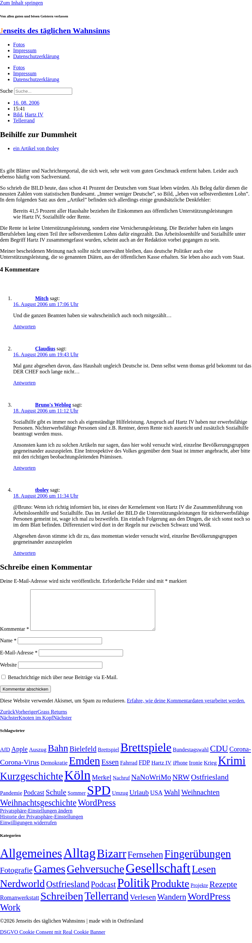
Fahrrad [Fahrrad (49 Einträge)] (128, 770)
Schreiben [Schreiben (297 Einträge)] (61, 904)
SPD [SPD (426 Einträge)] (99, 798)
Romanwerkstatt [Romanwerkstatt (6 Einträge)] (19, 905)
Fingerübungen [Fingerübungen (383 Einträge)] (197, 862)
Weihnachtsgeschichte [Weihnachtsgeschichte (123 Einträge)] (38, 810)
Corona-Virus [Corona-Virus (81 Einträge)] (19, 770)
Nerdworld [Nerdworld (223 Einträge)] (22, 891)
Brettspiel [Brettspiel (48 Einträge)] (108, 757)
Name (8, 648)
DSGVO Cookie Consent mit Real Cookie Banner (52, 940)
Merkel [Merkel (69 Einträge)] (101, 785)
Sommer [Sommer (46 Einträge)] (77, 801)
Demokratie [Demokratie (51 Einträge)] (54, 770)
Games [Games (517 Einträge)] (49, 876)
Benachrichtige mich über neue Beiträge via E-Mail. (63, 685)
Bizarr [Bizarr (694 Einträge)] (111, 861)
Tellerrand (24, 120)
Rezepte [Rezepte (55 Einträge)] (223, 892)
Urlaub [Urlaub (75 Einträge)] (139, 800)
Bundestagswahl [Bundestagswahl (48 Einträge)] (191, 757)
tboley (42, 490)
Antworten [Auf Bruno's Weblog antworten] (24, 468)
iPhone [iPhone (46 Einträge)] (180, 771)
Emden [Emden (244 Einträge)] (84, 769)
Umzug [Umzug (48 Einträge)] (120, 801)
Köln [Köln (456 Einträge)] (77, 783)
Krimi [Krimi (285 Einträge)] (232, 768)
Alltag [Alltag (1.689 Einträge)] (79, 861)
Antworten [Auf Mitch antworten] (24, 326)
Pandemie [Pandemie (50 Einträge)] (11, 801)
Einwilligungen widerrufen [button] (28, 830)
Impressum (24, 50)
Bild (17, 114)
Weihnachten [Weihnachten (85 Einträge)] (200, 800)
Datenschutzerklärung (36, 56)
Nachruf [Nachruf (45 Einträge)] (121, 786)
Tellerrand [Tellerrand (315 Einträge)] (106, 904)
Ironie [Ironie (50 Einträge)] (195, 770)
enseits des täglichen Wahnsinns (55, 30)
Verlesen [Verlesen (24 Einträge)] (143, 905)
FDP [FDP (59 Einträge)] (144, 770)
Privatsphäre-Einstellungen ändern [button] (36, 818)
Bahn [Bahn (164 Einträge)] (58, 756)
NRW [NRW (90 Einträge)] (181, 785)
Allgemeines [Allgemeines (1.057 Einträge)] (31, 861)
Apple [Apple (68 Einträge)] (19, 757)
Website (8, 672)
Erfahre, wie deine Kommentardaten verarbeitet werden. (186, 708)
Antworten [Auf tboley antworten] (24, 553)
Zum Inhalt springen (21, 3)
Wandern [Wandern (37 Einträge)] (171, 904)
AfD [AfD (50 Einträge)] (5, 757)
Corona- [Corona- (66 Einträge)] (240, 757)
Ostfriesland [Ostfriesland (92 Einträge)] (210, 785)
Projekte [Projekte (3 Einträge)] (199, 893)
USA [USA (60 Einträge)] (156, 800)
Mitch (42, 298)
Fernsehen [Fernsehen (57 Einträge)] (145, 862)
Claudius (45, 348)
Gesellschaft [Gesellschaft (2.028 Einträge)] (158, 876)
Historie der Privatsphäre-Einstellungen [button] (41, 824)
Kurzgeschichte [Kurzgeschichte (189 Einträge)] (31, 784)
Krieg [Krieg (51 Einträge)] (210, 770)
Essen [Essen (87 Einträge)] (110, 770)
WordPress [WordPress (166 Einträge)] (209, 904)
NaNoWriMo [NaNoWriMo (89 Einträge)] (151, 785)
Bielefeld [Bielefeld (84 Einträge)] (83, 757)
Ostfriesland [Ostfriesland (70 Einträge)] (67, 892)
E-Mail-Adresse (18, 660)
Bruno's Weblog (53, 405)
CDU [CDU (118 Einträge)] (219, 756)
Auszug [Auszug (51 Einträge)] (37, 757)
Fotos (19, 44)
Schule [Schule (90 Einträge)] (56, 800)
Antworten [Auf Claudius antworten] (24, 383)
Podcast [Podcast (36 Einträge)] (103, 892)
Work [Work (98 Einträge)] (10, 915)
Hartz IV (34, 114)
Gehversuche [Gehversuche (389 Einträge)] (95, 877)
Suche (6, 91)
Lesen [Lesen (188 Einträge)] (204, 877)
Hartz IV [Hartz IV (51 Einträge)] (161, 770)
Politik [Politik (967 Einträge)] (133, 891)
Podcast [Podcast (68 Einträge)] (34, 800)
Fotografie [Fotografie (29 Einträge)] (16, 878)
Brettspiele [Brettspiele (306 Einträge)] (146, 755)
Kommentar (14, 637)
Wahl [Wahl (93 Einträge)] (172, 800)
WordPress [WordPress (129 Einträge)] (97, 810)
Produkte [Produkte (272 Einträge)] (170, 891)
